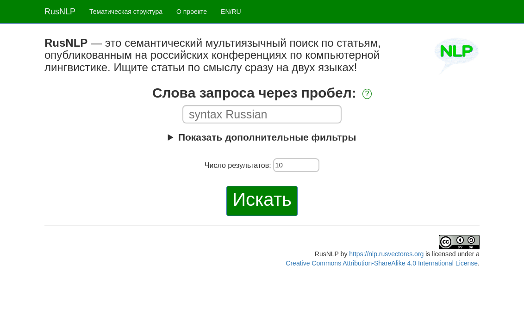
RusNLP (59, 11)
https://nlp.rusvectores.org (386, 254)
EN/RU (231, 11)
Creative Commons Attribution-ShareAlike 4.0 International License (382, 263)
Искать (262, 199)
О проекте (191, 11)
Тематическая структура (125, 11)
